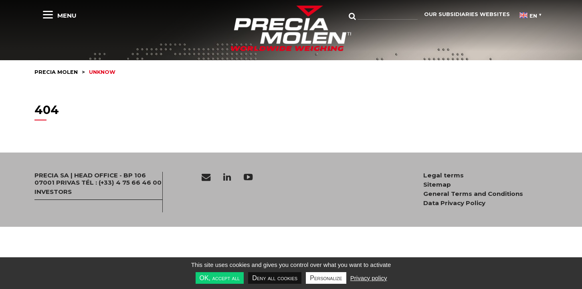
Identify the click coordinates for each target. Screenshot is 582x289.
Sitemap (437, 184)
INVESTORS (53, 191)
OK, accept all (220, 278)
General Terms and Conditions (473, 193)
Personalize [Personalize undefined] (326, 278)
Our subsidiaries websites (467, 14)
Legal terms (443, 175)
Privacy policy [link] (368, 278)
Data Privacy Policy (454, 203)
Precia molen (56, 72)
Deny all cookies (274, 278)
